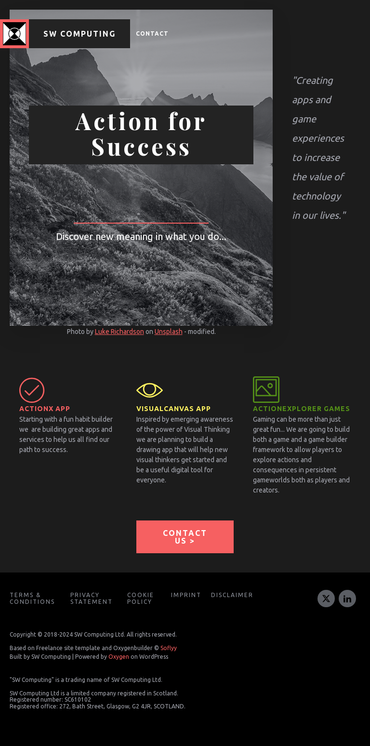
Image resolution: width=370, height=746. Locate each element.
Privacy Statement (91, 598)
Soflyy (168, 648)
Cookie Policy (140, 598)
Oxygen (118, 656)
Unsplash (169, 331)
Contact (152, 33)
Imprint (186, 595)
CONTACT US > (185, 537)
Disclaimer (232, 595)
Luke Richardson (119, 331)
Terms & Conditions (32, 598)
